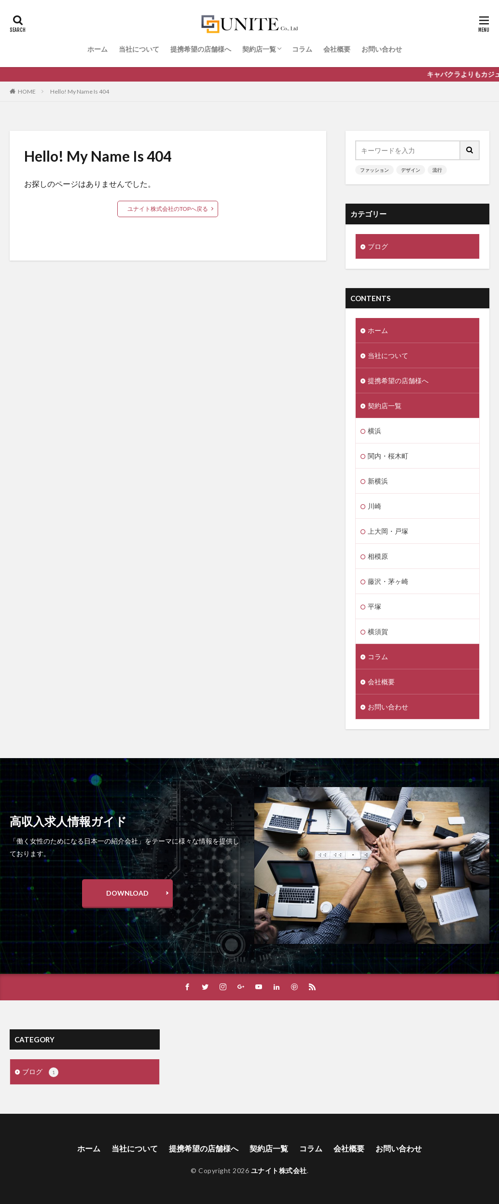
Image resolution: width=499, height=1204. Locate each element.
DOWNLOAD (127, 893)
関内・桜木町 (388, 456)
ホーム (97, 49)
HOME (27, 91)
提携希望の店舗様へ (200, 49)
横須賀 (378, 631)
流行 (437, 170)
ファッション (374, 170)
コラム (302, 49)
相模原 (378, 556)
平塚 (374, 606)
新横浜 (378, 481)
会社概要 (336, 49)
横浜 (374, 431)
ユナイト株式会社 (279, 1170)
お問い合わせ (381, 49)
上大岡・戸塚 (388, 531)
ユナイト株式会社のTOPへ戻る (167, 208)
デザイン (410, 170)
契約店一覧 (259, 49)
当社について (139, 49)
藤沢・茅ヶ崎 (388, 581)
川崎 (374, 506)
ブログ (378, 246)
